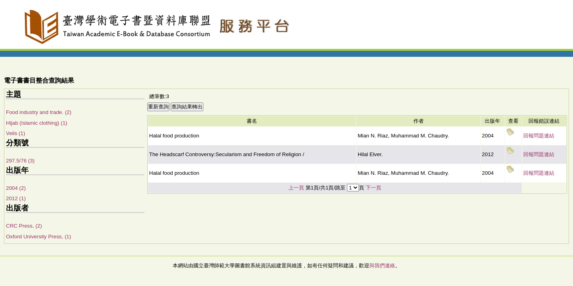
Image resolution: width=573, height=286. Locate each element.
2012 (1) (16, 198)
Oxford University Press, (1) (38, 237)
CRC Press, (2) (24, 226)
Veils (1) (15, 133)
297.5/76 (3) (20, 161)
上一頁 (296, 188)
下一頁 (373, 188)
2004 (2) (16, 188)
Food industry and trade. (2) (38, 112)
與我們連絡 (382, 266)
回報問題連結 (538, 136)
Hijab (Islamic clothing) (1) (36, 123)
